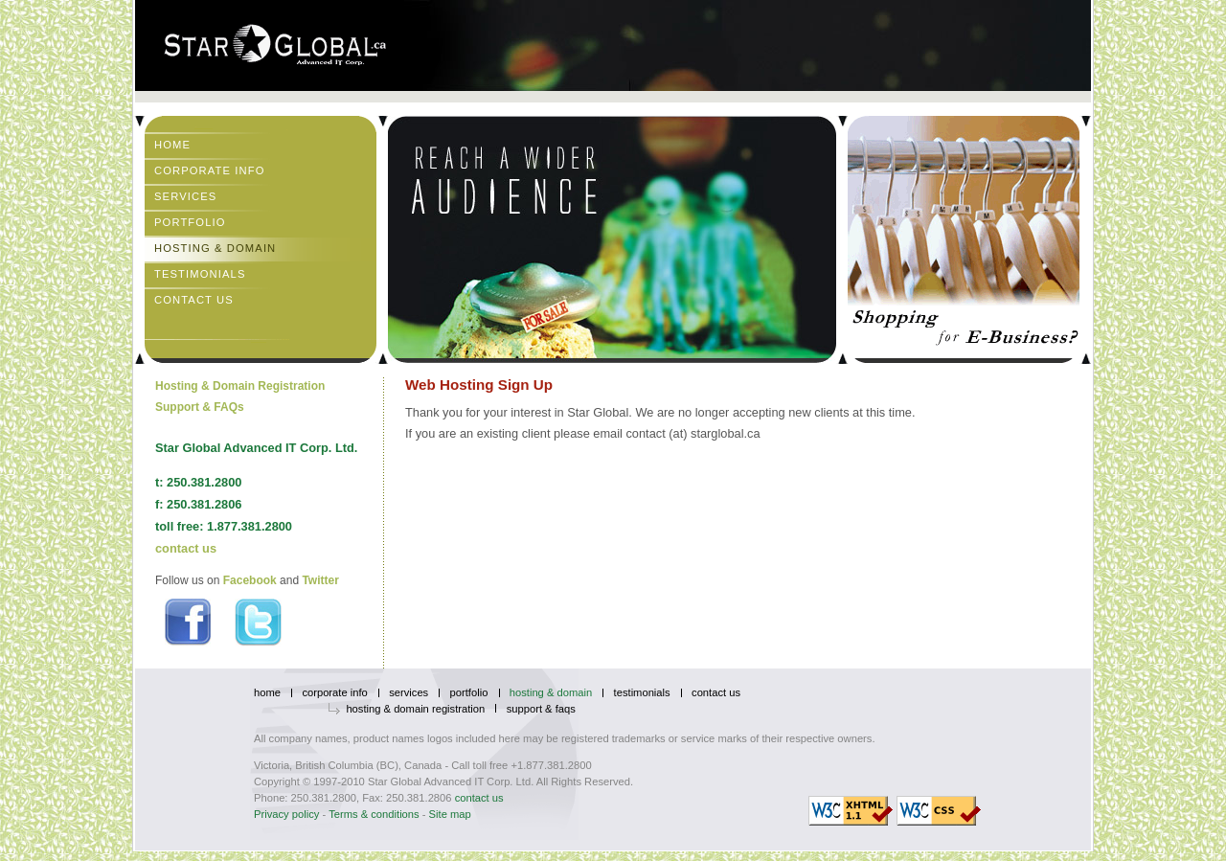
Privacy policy (286, 814)
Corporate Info (209, 170)
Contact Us (194, 300)
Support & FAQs (199, 407)
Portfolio (190, 222)
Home (172, 144)
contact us (185, 548)
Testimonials (200, 274)
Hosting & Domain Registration (240, 386)
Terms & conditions (374, 814)
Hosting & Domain (215, 248)
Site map (450, 814)
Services (185, 196)
